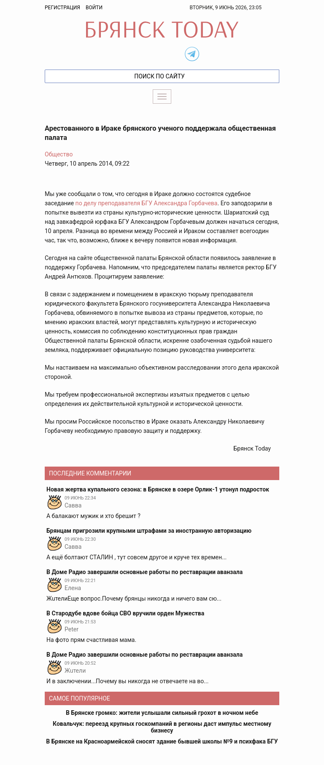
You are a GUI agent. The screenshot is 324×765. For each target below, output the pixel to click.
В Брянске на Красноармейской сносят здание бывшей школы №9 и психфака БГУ (162, 741)
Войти (94, 8)
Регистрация (62, 8)
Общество (59, 154)
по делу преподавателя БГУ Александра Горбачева (147, 203)
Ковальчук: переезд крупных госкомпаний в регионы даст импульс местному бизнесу (162, 727)
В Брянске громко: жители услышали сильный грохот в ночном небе (162, 712)
